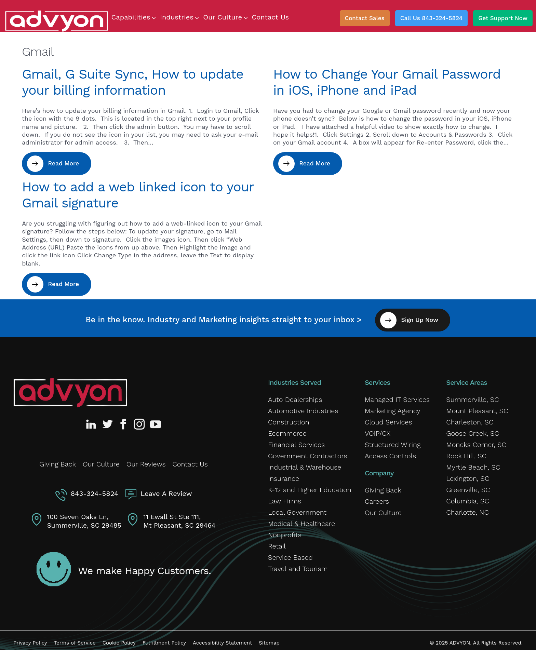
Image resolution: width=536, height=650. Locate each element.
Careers (377, 498)
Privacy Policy (30, 638)
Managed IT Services (397, 396)
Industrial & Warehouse (304, 464)
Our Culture (101, 460)
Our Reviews (146, 460)
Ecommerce (287, 430)
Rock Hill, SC (466, 453)
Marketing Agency (392, 408)
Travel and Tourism (298, 565)
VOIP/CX (377, 430)
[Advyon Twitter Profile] (108, 421)
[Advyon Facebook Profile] (124, 421)
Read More (67, 163)
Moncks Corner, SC (476, 441)
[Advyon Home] (70, 389)
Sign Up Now (426, 316)
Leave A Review (164, 488)
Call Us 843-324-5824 (431, 18)
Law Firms (284, 498)
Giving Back (57, 460)
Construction (288, 419)
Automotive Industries (303, 408)
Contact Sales (365, 18)
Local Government (297, 509)
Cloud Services (388, 419)
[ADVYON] (56, 20)
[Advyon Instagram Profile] (139, 421)
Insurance (283, 475)
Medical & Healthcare (301, 520)
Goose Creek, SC (472, 430)
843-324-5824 (96, 488)
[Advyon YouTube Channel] (155, 421)
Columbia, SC (467, 498)
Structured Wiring (392, 441)
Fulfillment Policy (164, 638)
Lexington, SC (467, 475)
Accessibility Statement (222, 638)
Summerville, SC (472, 396)
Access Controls (390, 453)
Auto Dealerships (295, 396)
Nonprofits (285, 532)
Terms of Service (75, 638)
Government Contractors (307, 453)
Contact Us (190, 460)
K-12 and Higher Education (309, 487)
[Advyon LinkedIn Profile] (92, 421)
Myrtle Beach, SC (473, 464)
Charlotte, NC (467, 509)
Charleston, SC (469, 419)
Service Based (290, 554)
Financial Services (296, 441)
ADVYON (460, 638)
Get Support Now (502, 18)
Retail (277, 543)
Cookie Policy (119, 638)
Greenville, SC (468, 487)
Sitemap (269, 638)
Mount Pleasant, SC (477, 408)
